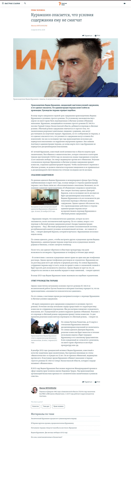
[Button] (87, 35)
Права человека (38, 10)
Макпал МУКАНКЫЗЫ (39, 26)
